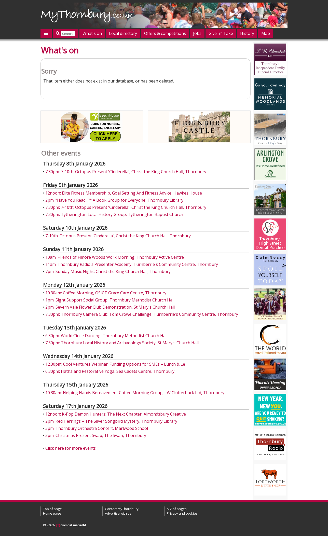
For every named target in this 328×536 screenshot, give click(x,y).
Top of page (52, 508)
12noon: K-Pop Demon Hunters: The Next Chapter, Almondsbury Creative (115, 414)
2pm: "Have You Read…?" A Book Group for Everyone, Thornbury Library (114, 200)
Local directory (123, 33)
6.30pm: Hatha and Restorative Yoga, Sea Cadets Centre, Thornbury (109, 371)
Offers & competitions (165, 33)
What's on (92, 33)
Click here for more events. (71, 448)
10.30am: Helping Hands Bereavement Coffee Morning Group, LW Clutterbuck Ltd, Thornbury (134, 392)
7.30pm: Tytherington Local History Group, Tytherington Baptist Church (114, 214)
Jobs (197, 33)
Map (265, 33)
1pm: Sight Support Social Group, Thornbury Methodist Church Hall (109, 300)
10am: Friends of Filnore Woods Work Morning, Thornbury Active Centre (114, 257)
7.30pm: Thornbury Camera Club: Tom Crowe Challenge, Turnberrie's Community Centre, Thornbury (141, 314)
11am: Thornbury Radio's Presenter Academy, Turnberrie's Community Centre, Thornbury (131, 264)
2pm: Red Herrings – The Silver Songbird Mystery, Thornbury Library (111, 421)
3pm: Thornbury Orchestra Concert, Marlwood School (96, 428)
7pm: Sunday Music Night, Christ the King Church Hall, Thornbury (108, 271)
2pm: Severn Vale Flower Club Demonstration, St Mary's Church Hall (110, 307)
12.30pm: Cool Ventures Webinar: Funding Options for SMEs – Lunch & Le (115, 364)
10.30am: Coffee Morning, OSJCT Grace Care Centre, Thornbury (105, 293)
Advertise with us (118, 513)
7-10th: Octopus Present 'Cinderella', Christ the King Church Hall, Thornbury (118, 236)
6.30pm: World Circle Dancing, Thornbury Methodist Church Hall (106, 335)
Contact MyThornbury (122, 508)
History (247, 33)
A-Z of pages (177, 508)
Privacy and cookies (182, 513)
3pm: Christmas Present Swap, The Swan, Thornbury (95, 435)
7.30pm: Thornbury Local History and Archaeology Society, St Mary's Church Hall (122, 343)
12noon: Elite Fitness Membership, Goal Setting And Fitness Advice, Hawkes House (123, 193)
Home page (52, 513)
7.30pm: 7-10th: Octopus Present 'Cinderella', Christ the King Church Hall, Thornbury (125, 171)
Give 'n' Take (221, 33)
